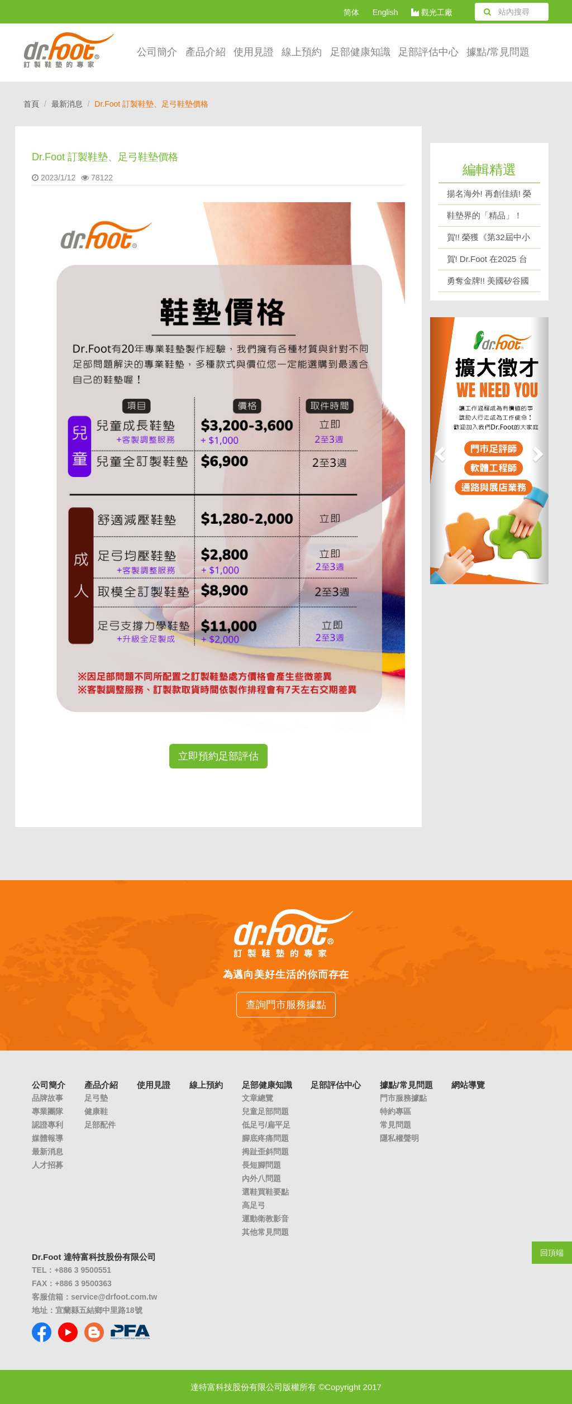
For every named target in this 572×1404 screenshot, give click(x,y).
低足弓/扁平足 (266, 1124)
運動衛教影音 (265, 1218)
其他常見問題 (265, 1232)
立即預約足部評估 (218, 756)
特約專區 (395, 1111)
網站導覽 (468, 1085)
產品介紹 (205, 52)
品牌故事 (47, 1097)
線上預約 (302, 52)
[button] (439, 450)
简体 (351, 12)
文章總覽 (257, 1097)
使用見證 (253, 52)
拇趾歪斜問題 (265, 1151)
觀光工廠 (431, 12)
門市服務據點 (403, 1097)
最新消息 (67, 103)
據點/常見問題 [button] (498, 52)
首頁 (31, 103)
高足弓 (253, 1205)
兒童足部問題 (265, 1111)
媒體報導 (47, 1138)
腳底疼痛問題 (265, 1138)
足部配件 (100, 1124)
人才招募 (47, 1165)
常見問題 (395, 1124)
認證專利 (47, 1124)
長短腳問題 (261, 1165)
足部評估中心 (428, 52)
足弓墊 (96, 1097)
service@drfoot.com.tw (114, 1296)
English (385, 12)
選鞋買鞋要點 (265, 1191)
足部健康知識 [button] (360, 52)
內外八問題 (261, 1178)
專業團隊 (47, 1111)
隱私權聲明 (399, 1138)
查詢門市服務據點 (286, 1004)
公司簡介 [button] (157, 52)
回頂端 (552, 1252)
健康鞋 (96, 1111)
